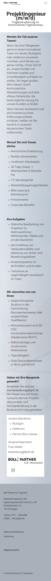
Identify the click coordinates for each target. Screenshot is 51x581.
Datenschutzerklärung (14, 532)
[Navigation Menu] (45, 3)
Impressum (9, 536)
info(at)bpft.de (18, 518)
